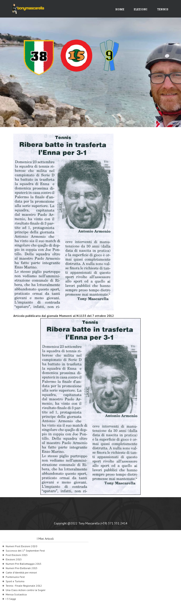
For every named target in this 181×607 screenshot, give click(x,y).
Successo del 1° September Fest (25, 550)
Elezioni (140, 9)
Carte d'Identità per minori (21, 572)
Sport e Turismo (15, 581)
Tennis (162, 9)
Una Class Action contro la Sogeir (25, 590)
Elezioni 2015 (14, 559)
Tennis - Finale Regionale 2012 (24, 585)
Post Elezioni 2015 (17, 555)
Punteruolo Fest (15, 577)
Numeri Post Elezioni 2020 (21, 546)
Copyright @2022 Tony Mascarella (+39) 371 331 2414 (90, 523)
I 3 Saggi (11, 598)
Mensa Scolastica (16, 594)
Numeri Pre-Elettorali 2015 (22, 568)
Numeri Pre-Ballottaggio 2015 (23, 563)
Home (119, 9)
